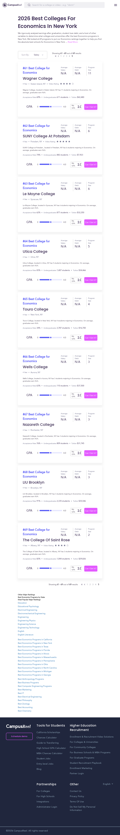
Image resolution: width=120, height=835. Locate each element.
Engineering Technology (28, 628)
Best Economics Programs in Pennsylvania (36, 661)
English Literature (25, 635)
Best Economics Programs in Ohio (33, 664)
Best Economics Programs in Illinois (33, 654)
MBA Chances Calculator (49, 753)
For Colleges (43, 791)
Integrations (43, 802)
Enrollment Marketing (81, 768)
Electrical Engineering (27, 610)
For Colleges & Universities (84, 742)
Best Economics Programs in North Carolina (37, 668)
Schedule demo (19, 736)
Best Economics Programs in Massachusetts (37, 657)
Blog (39, 769)
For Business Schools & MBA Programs (90, 753)
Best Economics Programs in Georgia (34, 675)
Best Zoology (24, 704)
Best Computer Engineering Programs (35, 686)
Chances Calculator (47, 738)
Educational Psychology (28, 607)
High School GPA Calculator (51, 748)
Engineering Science (27, 624)
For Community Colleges (83, 747)
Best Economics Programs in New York (35, 643)
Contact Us (75, 791)
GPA (29, 106)
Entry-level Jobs (45, 764)
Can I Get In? (90, 107)
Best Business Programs (28, 683)
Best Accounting (25, 707)
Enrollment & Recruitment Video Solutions (92, 737)
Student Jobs (43, 759)
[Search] (64, 5)
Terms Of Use (77, 802)
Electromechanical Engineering (31, 614)
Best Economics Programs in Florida (34, 650)
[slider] (51, 106)
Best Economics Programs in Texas (33, 647)
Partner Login (77, 773)
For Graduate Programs (82, 758)
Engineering (23, 617)
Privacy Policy (77, 796)
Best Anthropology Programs (31, 679)
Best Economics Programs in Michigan (35, 672)
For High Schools (45, 796)
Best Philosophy (25, 700)
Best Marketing (24, 690)
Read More (73, 42)
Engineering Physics (26, 621)
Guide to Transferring (48, 743)
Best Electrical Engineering (30, 697)
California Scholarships (48, 732)
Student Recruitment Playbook (86, 763)
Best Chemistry (24, 711)
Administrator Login (47, 807)
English (21, 631)
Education (22, 603)
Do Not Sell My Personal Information (82, 808)
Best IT (21, 693)
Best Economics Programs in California (35, 640)
